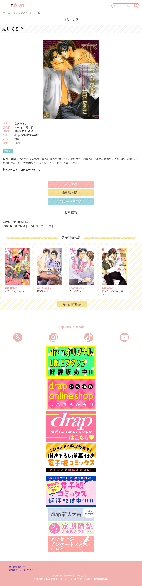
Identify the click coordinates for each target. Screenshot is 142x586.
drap (17, 5)
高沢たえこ (20, 123)
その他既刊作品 (72, 304)
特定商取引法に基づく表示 (21, 570)
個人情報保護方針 (17, 567)
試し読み (71, 184)
